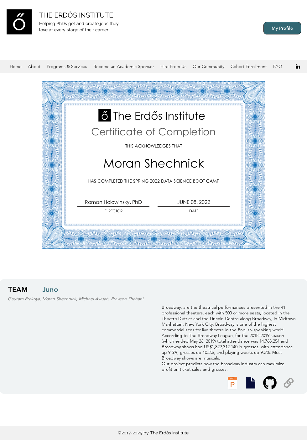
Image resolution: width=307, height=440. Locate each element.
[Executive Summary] (250, 383)
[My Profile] (282, 28)
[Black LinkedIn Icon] (298, 66)
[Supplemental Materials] (289, 383)
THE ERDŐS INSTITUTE (76, 15)
